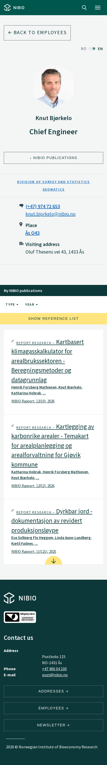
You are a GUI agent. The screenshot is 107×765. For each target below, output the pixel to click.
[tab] (53, 372)
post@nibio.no (55, 674)
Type (12, 304)
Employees (54, 708)
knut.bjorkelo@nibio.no (50, 214)
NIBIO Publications (55, 158)
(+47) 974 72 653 (42, 206)
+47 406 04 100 (54, 668)
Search (84, 8)
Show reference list (53, 319)
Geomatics (54, 189)
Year (31, 304)
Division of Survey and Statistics (53, 181)
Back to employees (37, 32)
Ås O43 (32, 233)
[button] (53, 372)
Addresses (54, 691)
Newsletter (53, 725)
